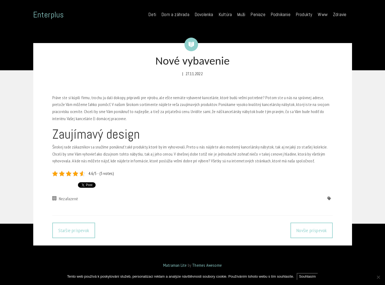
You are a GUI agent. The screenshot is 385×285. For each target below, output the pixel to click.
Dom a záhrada (175, 14)
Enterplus (48, 15)
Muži (241, 14)
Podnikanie (280, 14)
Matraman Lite (175, 265)
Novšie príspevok (311, 230)
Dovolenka (204, 14)
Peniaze (258, 14)
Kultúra (225, 14)
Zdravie (339, 14)
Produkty (304, 14)
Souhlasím (307, 276)
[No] (378, 277)
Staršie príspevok (73, 230)
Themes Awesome (207, 265)
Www (323, 14)
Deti (152, 14)
